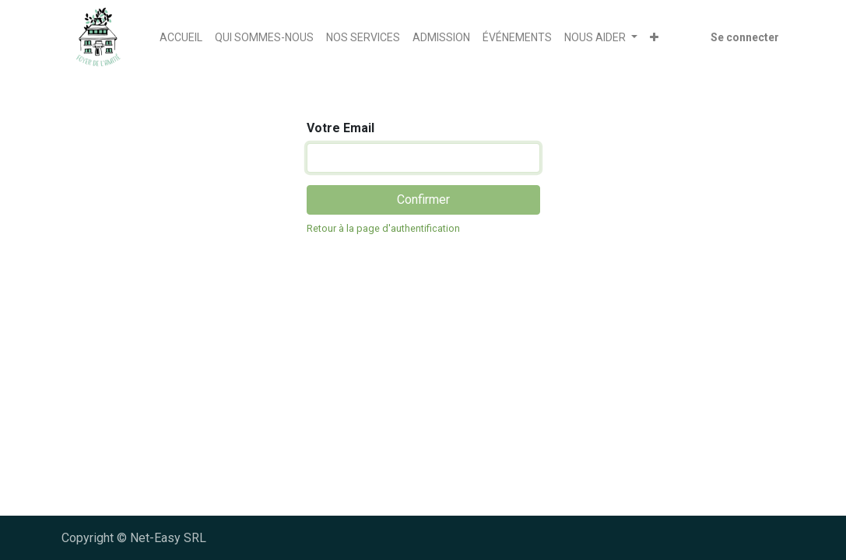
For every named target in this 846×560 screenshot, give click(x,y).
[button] (654, 37)
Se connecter (745, 37)
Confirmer (423, 199)
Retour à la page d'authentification (383, 228)
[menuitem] (181, 37)
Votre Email (340, 128)
